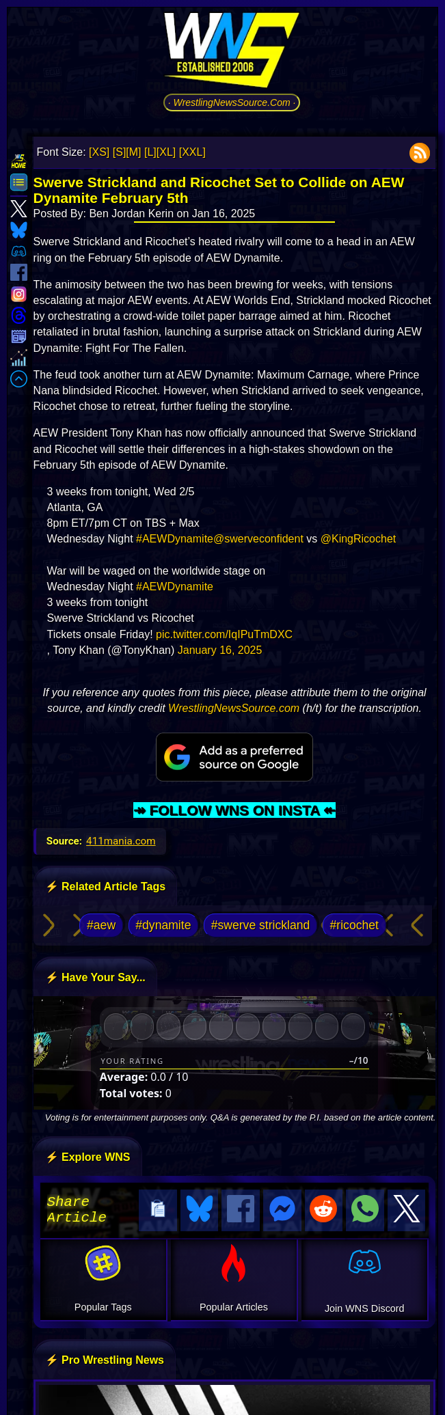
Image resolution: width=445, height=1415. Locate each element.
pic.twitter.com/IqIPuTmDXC (224, 634)
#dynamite (163, 925)
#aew (101, 925)
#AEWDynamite (174, 539)
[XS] (99, 152)
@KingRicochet (358, 539)
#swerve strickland (260, 925)
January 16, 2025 (220, 650)
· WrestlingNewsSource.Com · (232, 102)
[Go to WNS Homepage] (231, 53)
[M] (133, 152)
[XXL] (192, 152)
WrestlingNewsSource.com (233, 708)
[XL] (166, 152)
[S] (119, 152)
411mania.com (120, 841)
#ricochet (354, 925)
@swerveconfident (258, 539)
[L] (150, 152)
